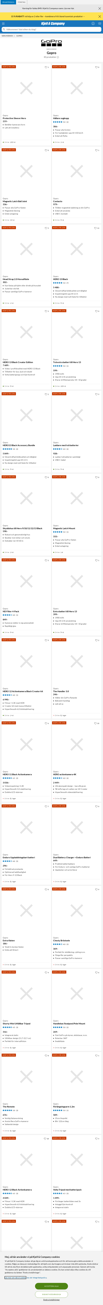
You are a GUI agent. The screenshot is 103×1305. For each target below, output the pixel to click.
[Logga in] (93, 23)
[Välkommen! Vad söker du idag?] (53, 29)
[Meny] (3, 23)
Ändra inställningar (51, 1300)
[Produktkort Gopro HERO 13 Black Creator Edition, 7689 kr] (26, 332)
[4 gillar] (47, 972)
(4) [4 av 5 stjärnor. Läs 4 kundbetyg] (67, 449)
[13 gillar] (96, 228)
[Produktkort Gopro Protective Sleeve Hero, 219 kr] (26, 88)
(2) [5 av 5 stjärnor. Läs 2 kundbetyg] (67, 122)
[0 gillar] (97, 67)
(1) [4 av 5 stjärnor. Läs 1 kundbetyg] (17, 615)
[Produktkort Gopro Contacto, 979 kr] (76, 171)
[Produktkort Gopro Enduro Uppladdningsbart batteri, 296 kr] (26, 827)
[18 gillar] (46, 1138)
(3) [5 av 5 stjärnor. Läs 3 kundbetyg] (17, 1110)
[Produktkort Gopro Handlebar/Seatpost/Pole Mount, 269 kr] (76, 993)
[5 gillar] (97, 1138)
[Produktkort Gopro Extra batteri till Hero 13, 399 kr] (76, 581)
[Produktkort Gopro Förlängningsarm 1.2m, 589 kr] (76, 1076)
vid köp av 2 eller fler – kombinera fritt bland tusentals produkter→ (48, 16)
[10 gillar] (96, 723)
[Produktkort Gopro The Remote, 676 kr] (26, 1076)
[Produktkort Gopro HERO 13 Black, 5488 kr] (76, 249)
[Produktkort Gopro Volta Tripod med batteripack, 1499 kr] (76, 1159)
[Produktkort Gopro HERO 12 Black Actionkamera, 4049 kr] (26, 1159)
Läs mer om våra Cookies (15, 1277)
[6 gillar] (47, 723)
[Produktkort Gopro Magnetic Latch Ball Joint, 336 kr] (26, 171)
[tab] (8, 2)
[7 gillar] (47, 806)
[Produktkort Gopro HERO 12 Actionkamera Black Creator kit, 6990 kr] (26, 661)
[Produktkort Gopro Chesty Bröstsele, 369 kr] (76, 910)
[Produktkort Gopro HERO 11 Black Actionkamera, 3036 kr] (26, 744)
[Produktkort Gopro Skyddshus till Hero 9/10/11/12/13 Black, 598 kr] (26, 498)
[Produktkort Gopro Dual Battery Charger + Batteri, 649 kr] (26, 1242)
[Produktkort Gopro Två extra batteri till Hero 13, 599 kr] (76, 332)
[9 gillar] (47, 228)
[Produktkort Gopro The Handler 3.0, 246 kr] (76, 661)
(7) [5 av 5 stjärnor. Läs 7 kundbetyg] (67, 283)
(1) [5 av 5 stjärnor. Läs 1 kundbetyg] (67, 366)
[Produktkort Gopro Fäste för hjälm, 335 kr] (76, 1242)
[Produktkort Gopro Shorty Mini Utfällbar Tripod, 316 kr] (26, 993)
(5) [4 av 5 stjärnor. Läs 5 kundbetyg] (17, 861)
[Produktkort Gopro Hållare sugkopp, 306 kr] (76, 88)
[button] (57, 57)
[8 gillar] (47, 1055)
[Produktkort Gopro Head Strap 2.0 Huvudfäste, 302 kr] (26, 249)
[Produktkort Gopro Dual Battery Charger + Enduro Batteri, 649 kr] (76, 827)
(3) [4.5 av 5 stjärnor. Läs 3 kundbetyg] (17, 1027)
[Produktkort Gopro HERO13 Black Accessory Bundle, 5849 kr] (26, 415)
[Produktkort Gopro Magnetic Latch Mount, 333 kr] (76, 498)
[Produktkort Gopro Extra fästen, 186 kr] (26, 910)
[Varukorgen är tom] (99, 23)
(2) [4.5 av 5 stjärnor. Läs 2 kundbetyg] (17, 778)
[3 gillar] (47, 311)
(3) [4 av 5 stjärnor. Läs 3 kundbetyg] (67, 944)
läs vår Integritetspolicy (37, 1277)
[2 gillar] (47, 394)
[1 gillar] (47, 67)
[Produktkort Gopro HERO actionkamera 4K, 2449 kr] (76, 744)
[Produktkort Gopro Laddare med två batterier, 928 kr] (76, 415)
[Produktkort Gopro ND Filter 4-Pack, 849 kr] (26, 581)
